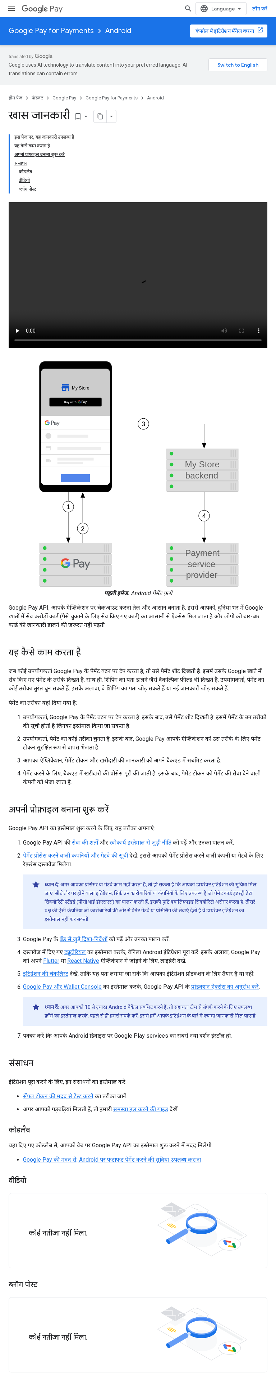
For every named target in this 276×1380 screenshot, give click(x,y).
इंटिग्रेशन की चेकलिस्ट (45, 973)
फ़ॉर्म (49, 1016)
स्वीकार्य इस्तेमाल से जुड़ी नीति (140, 842)
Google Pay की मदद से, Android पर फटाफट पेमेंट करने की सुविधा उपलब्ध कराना (112, 1159)
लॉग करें (259, 9)
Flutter (51, 960)
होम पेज (15, 98)
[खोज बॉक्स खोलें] (188, 8)
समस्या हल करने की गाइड (140, 1109)
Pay (42, 9)
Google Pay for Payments (51, 30)
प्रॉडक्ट (37, 98)
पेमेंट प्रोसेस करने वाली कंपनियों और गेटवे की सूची (75, 855)
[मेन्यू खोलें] (11, 8)
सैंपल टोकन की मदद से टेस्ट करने (58, 1096)
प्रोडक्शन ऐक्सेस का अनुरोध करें (225, 986)
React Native (83, 960)
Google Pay (64, 98)
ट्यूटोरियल (75, 952)
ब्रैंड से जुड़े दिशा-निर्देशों (83, 939)
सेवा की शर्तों (85, 842)
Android (118, 30)
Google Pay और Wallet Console (62, 986)
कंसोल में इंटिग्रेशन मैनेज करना (225, 31)
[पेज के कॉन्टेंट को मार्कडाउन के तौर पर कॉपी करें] (100, 116)
